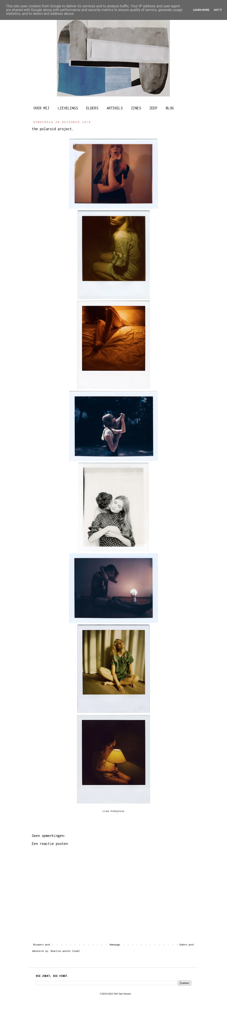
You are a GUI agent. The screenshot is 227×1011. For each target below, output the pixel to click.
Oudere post (186, 944)
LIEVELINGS (68, 108)
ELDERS (92, 108)
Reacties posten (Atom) (65, 951)
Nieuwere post (41, 944)
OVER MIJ (41, 108)
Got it (218, 10)
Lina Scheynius (113, 811)
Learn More (201, 10)
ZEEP (153, 108)
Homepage (115, 944)
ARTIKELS (115, 108)
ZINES (136, 108)
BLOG (170, 108)
